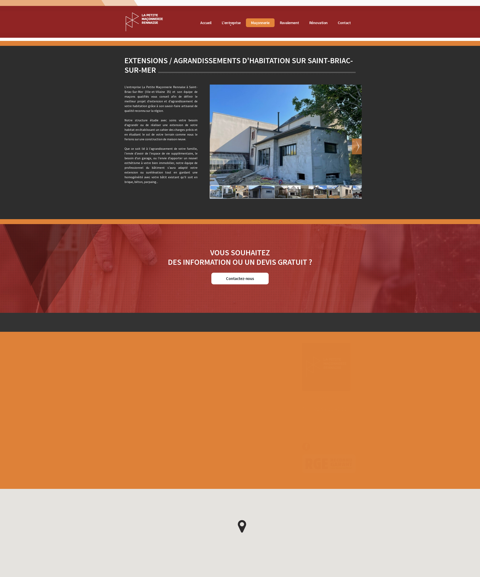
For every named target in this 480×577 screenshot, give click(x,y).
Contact (364, 22)
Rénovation (338, 22)
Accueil (226, 22)
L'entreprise (251, 22)
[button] (338, 146)
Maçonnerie (280, 22)
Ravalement (309, 22)
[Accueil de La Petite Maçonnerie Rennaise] (164, 14)
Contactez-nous (240, 278)
